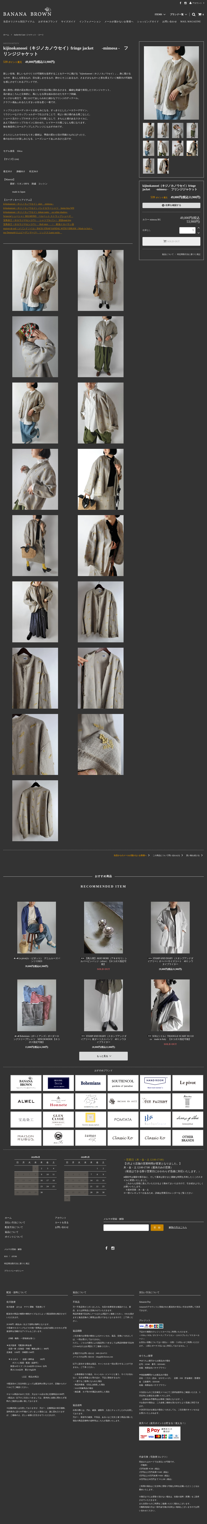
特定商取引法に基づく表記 (188, 254)
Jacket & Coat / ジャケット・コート (29, 35)
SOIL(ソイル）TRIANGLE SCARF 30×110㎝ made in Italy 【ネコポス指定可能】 (170, 1037)
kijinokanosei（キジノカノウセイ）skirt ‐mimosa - (28, 204)
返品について (168, 254)
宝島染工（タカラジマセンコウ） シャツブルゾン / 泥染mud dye (37, 220)
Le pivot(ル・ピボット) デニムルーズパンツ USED (36, 959)
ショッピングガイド (148, 21)
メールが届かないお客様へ (119, 21)
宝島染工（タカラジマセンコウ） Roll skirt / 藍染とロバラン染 (38, 224)
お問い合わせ (169, 21)
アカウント (197, 3)
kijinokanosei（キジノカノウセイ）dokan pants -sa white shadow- (35, 212)
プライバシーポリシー (14, 1260)
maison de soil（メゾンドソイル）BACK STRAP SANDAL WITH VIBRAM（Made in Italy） (48, 228)
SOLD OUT (171, 241)
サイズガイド (68, 21)
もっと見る (104, 1055)
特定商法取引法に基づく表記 (18, 1256)
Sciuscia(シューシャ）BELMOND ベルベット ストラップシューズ (38, 216)
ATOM (12, 1251)
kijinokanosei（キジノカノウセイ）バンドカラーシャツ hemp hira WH (38, 208)
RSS (5, 1251)
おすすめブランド (48, 21)
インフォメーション (90, 21)
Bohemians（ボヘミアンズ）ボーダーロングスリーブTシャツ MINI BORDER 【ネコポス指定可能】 (37, 1039)
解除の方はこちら (178, 1226)
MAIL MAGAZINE (190, 21)
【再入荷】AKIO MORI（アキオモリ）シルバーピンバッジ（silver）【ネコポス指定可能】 (103, 961)
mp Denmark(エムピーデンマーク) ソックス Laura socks (32, 232)
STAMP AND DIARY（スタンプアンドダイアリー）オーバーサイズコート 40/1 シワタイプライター (170, 961)
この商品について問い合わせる (168, 855)
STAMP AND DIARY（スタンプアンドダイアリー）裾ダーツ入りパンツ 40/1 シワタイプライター (103, 1039)
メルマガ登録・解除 (13, 1246)
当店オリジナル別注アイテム (19, 21)
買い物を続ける (195, 855)
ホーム (6, 35)
